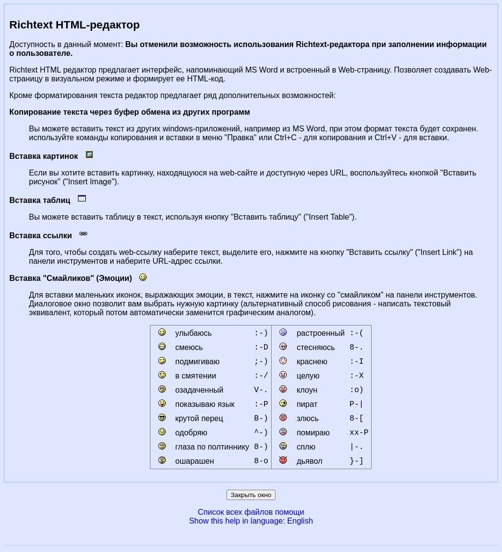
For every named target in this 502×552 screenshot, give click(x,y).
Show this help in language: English (251, 521)
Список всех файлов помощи (251, 512)
